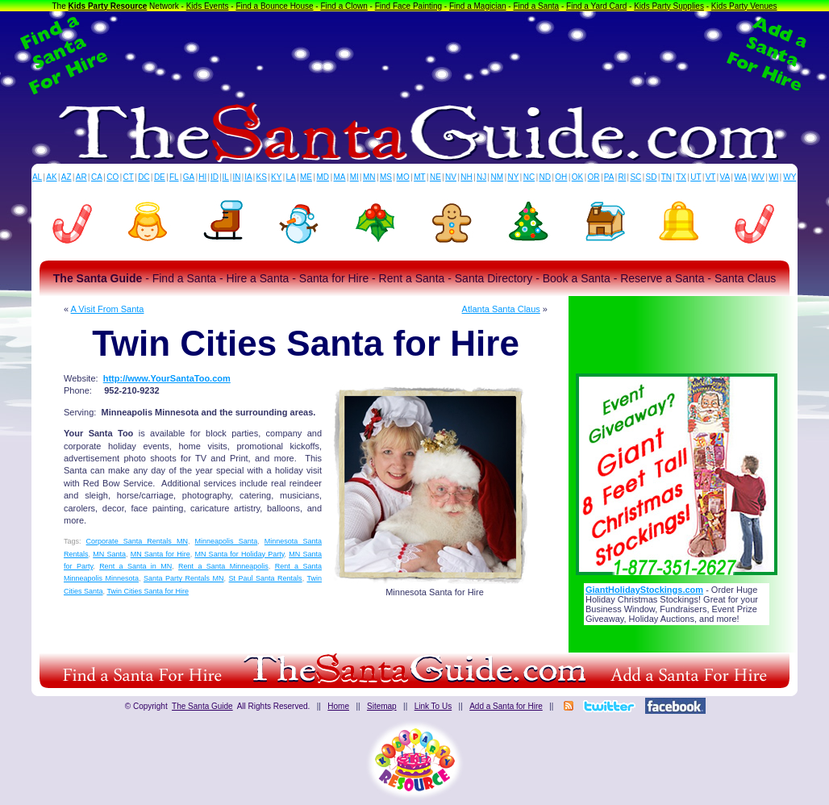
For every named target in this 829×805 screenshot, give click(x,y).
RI (622, 177)
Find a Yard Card (596, 6)
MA (340, 177)
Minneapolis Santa (226, 541)
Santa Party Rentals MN (184, 578)
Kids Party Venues (744, 6)
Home (338, 706)
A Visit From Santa (107, 309)
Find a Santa (536, 6)
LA (291, 177)
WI (773, 177)
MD (323, 177)
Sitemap (382, 706)
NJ (481, 177)
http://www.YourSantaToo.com (167, 378)
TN (666, 177)
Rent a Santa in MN (135, 566)
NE (435, 177)
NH (466, 177)
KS (261, 177)
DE (159, 177)
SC (635, 177)
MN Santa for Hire (160, 554)
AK (51, 177)
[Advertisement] (414, 55)
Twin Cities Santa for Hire (147, 591)
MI (354, 177)
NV (450, 177)
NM (497, 177)
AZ (66, 177)
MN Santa (109, 554)
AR (81, 177)
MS (386, 177)
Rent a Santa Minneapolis (223, 566)
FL (174, 177)
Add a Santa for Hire (506, 706)
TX (681, 177)
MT (419, 177)
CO (112, 177)
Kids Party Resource (108, 6)
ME (306, 177)
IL (226, 177)
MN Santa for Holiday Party (239, 554)
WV (758, 177)
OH (561, 177)
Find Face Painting (408, 6)
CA (96, 177)
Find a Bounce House (274, 6)
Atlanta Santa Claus (501, 309)
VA (725, 177)
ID (214, 177)
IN (236, 177)
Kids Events (207, 6)
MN (369, 177)
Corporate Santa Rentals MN (137, 541)
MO (403, 177)
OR (594, 177)
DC (143, 177)
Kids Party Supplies (669, 6)
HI (202, 177)
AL (37, 177)
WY (789, 177)
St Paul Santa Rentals (265, 578)
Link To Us (433, 706)
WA (741, 177)
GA (188, 177)
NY (513, 177)
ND (545, 177)
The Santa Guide (202, 706)
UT (695, 177)
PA (609, 177)
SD (651, 177)
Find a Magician (477, 6)
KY (276, 177)
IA (248, 177)
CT (128, 177)
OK (577, 177)
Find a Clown (343, 6)
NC (529, 177)
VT (711, 177)
